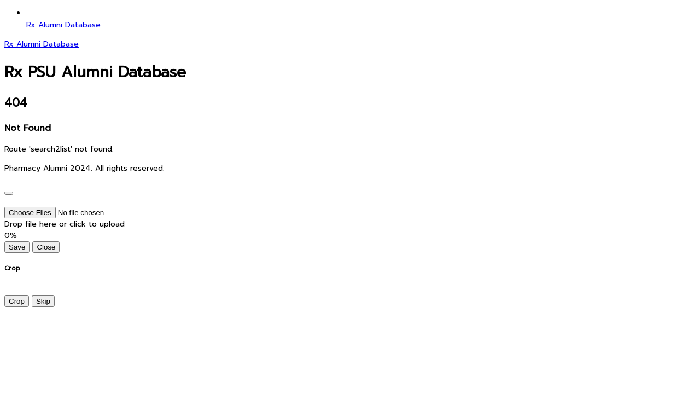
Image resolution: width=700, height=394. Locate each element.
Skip (43, 301)
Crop (17, 301)
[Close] (8, 193)
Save (17, 247)
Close (46, 247)
